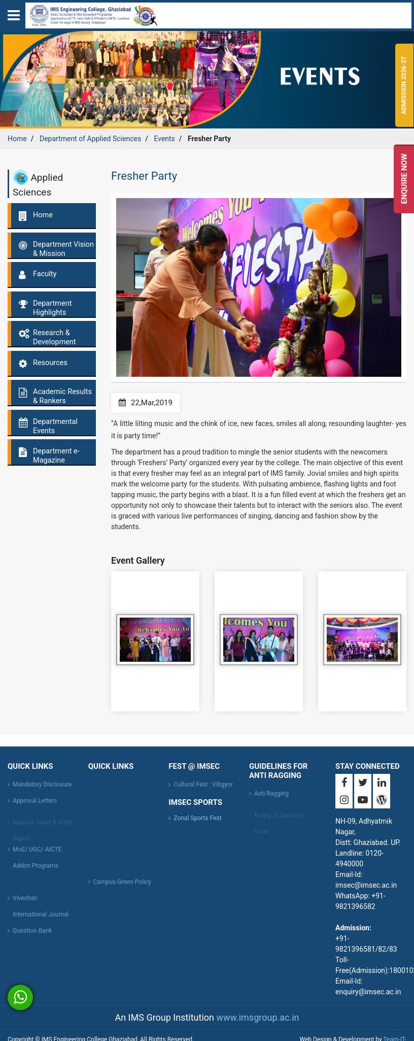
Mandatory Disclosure (42, 787)
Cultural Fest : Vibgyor (203, 787)
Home (17, 139)
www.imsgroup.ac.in (257, 1017)
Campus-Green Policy (122, 884)
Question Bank (32, 933)
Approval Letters (35, 803)
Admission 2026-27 (404, 85)
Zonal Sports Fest (197, 818)
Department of (90, 139)
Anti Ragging (271, 796)
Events (164, 139)
